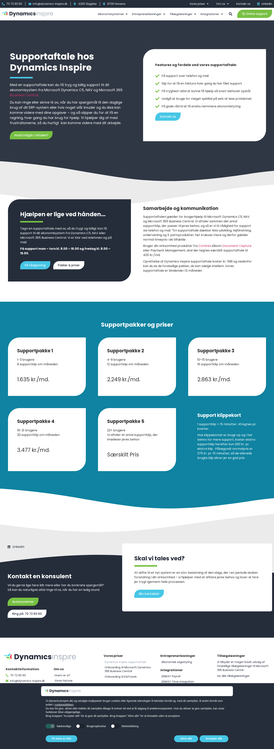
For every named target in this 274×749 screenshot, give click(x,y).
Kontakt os (243, 4)
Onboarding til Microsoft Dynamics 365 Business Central (128, 669)
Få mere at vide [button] (61, 738)
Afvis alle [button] (186, 738)
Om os (222, 4)
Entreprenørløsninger (148, 14)
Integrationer (212, 14)
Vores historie (63, 681)
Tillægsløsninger (183, 14)
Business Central (24, 95)
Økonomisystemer (112, 14)
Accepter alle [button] (214, 738)
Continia (204, 246)
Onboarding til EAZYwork (121, 676)
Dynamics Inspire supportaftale (125, 662)
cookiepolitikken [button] (64, 704)
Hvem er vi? (62, 675)
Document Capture (237, 246)
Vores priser (199, 4)
